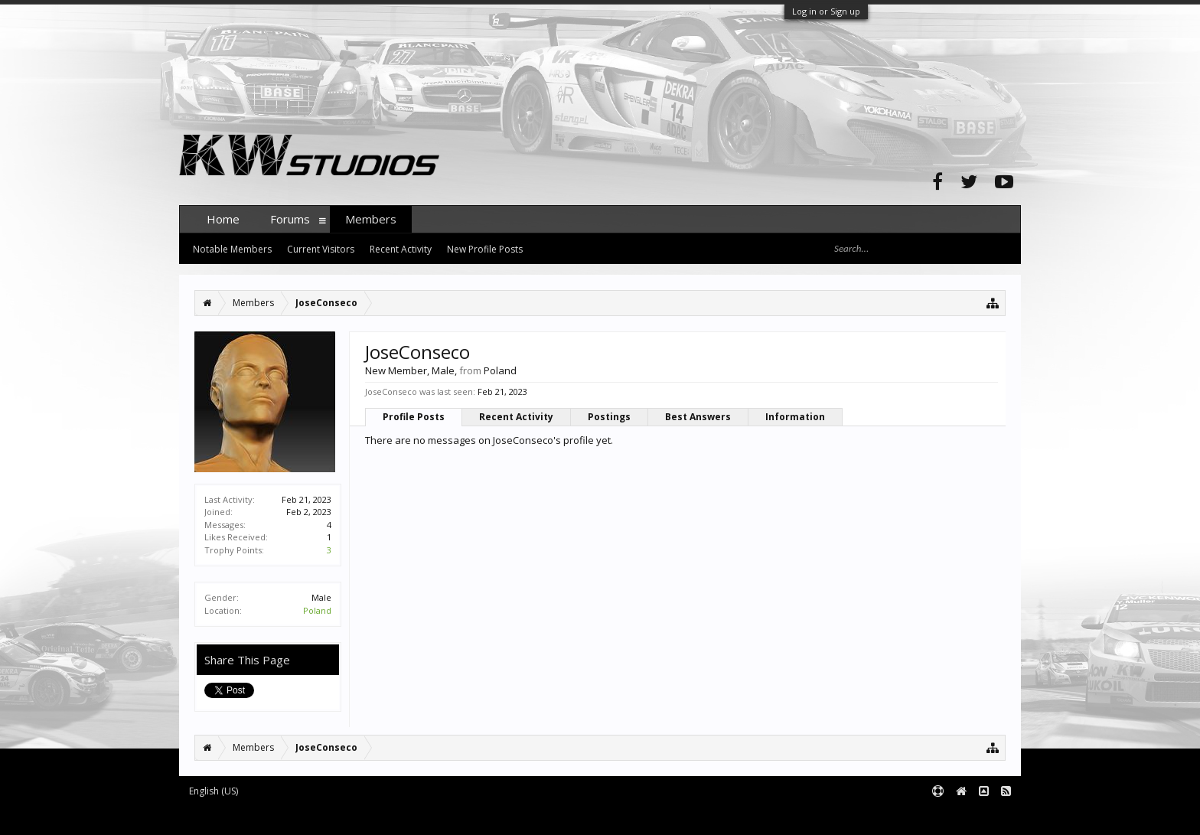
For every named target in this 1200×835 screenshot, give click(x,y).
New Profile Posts (485, 249)
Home (223, 219)
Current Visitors (320, 249)
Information (795, 416)
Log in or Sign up (826, 11)
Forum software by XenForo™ (295, 816)
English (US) (213, 790)
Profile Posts (414, 416)
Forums (290, 219)
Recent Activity (516, 416)
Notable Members (232, 249)
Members (370, 219)
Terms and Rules (982, 816)
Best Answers (698, 416)
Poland (317, 610)
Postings (609, 416)
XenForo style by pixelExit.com (480, 816)
